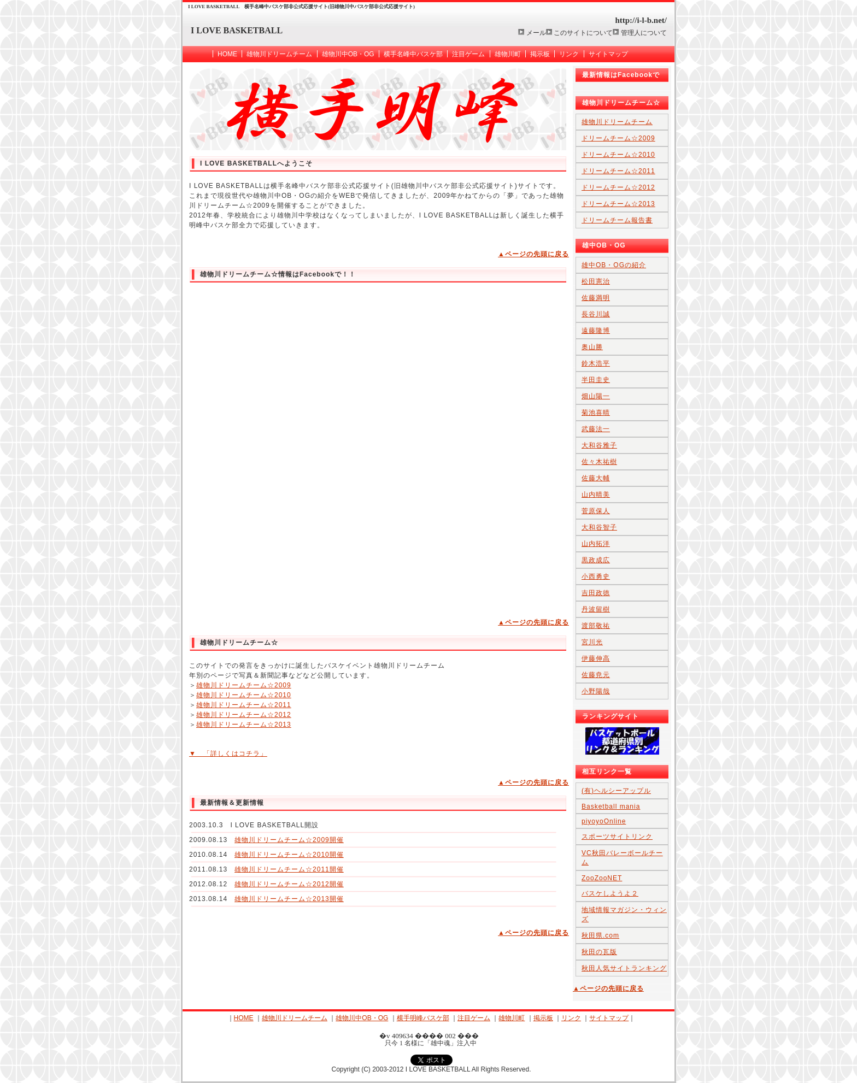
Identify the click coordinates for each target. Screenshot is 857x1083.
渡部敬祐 (596, 625)
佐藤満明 (596, 298)
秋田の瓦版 (599, 952)
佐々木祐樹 (599, 462)
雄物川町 (508, 54)
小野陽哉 (596, 691)
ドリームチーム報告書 (617, 220)
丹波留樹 (596, 609)
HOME (227, 54)
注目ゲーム (468, 54)
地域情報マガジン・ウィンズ (624, 914)
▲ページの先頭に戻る (533, 254)
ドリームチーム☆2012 (618, 187)
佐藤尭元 (596, 675)
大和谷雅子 (599, 445)
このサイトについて (583, 33)
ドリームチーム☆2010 (618, 154)
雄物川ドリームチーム (279, 54)
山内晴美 (596, 494)
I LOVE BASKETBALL (237, 30)
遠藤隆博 (596, 330)
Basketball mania (611, 806)
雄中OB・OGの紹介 (614, 265)
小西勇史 (596, 576)
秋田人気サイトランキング (624, 968)
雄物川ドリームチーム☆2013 (243, 724)
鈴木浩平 (596, 363)
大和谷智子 (599, 527)
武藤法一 (596, 429)
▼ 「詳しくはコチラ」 (228, 753)
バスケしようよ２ (610, 893)
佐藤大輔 (596, 478)
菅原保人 (596, 511)
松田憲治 (596, 281)
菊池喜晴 (596, 412)
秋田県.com (600, 935)
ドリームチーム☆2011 (618, 171)
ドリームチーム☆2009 (618, 138)
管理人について (644, 33)
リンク (569, 54)
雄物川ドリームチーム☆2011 (243, 705)
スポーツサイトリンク (617, 836)
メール (536, 33)
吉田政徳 (596, 593)
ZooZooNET (602, 878)
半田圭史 (596, 380)
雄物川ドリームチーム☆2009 (243, 685)
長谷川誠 (596, 314)
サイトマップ (608, 54)
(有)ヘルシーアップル (616, 790)
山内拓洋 (596, 544)
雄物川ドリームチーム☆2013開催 (289, 899)
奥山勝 (592, 347)
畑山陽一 (596, 396)
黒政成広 (596, 560)
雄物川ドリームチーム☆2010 (243, 695)
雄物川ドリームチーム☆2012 (243, 715)
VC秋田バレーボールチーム (622, 857)
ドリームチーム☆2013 (618, 204)
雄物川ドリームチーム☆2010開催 (289, 854)
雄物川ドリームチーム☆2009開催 (289, 840)
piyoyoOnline (604, 821)
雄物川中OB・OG (348, 54)
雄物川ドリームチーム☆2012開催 (289, 884)
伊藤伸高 (596, 658)
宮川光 (592, 642)
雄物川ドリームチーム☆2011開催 (289, 869)
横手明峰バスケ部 (423, 1018)
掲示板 (540, 54)
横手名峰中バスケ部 (413, 54)
